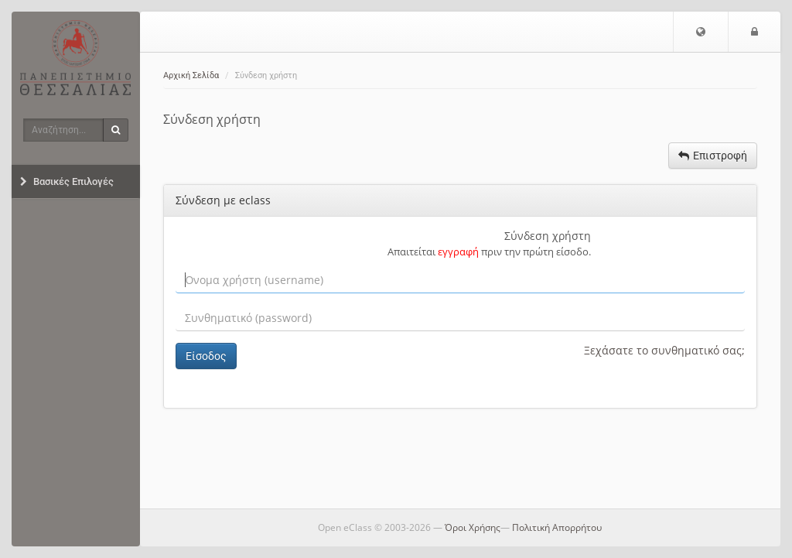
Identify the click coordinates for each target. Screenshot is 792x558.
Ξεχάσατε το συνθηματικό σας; (664, 350)
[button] (701, 32)
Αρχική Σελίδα (191, 75)
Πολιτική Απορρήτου (557, 527)
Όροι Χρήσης (472, 527)
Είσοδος (206, 356)
